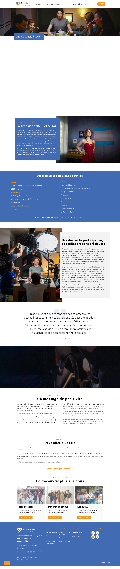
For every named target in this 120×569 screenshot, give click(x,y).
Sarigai (63, 202)
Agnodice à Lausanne (68, 185)
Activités (49, 4)
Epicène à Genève (67, 209)
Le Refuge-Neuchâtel (19, 196)
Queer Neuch (16, 202)
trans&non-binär (67, 198)
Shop (90, 4)
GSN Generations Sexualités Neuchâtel (25, 199)
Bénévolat (82, 4)
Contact (62, 529)
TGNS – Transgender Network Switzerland (26, 186)
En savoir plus (25, 517)
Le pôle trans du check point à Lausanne (75, 188)
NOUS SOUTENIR (71, 4)
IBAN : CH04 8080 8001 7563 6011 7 (29, 555)
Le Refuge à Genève (68, 212)
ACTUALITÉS (40, 4)
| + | (95, 4)
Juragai (14, 209)
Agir (47, 529)
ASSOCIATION (59, 4)
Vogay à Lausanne (67, 192)
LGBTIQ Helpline (17, 189)
